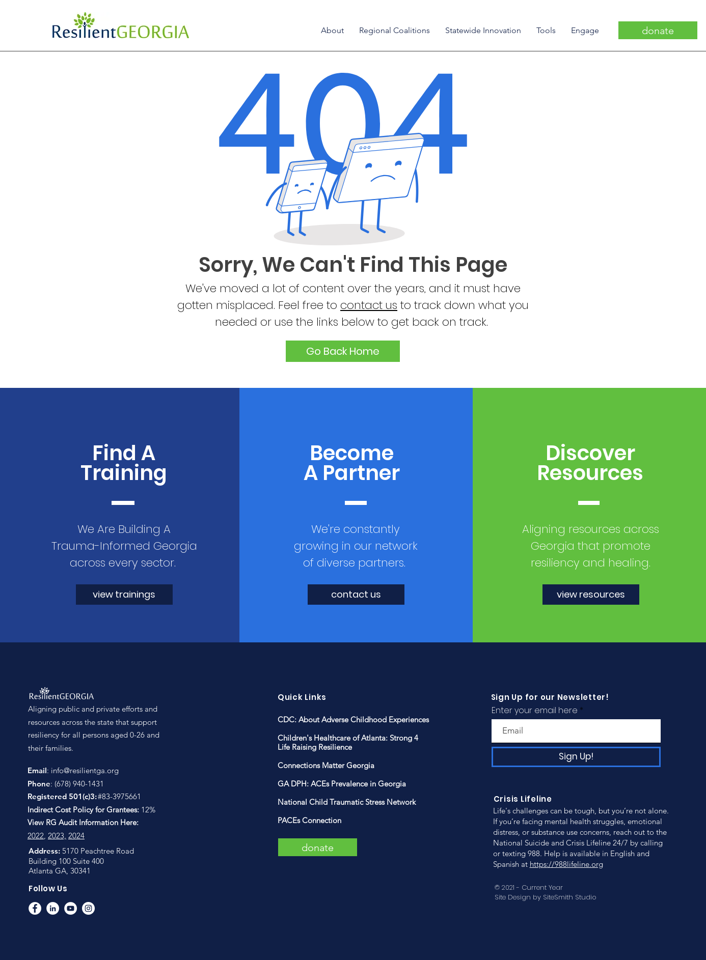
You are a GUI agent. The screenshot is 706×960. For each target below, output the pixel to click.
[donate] (657, 30)
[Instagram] (88, 908)
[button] (332, 30)
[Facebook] (35, 908)
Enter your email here (535, 711)
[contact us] (356, 594)
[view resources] (590, 594)
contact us (368, 305)
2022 (36, 835)
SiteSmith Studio (569, 897)
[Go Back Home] (343, 351)
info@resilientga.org (85, 770)
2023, (57, 835)
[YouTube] (70, 908)
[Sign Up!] (576, 757)
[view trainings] (124, 594)
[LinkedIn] (52, 908)
